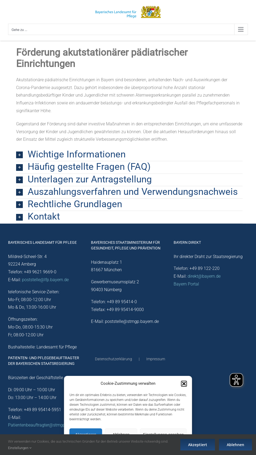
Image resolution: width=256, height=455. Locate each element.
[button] (184, 383)
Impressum (155, 359)
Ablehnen (235, 444)
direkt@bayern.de (204, 276)
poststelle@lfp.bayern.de (45, 279)
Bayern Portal (186, 284)
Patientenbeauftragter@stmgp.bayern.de (46, 425)
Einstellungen (19, 448)
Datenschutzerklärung (113, 359)
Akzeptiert (197, 444)
